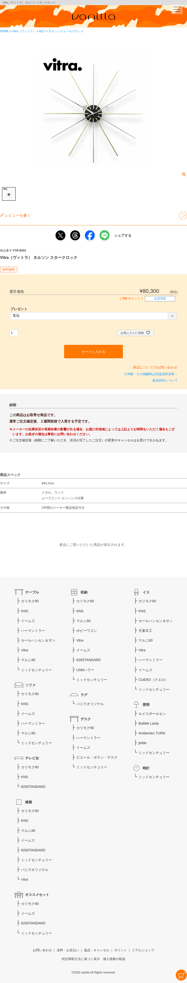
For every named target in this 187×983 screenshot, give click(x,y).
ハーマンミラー (33, 631)
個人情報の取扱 (114, 959)
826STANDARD (33, 787)
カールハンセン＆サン (38, 640)
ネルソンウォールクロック (66, 31)
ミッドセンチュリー (36, 670)
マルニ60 (28, 660)
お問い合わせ (42, 950)
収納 (84, 592)
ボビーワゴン (86, 631)
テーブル (32, 592)
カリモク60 (30, 601)
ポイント (120, 950)
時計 (42, 31)
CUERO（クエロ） (153, 680)
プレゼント (18, 309)
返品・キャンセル (96, 950)
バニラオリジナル (90, 704)
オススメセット (37, 895)
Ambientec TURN (152, 733)
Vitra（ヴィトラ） (24, 31)
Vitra (24, 650)
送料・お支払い (68, 950)
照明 (146, 705)
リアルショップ (143, 950)
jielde (143, 743)
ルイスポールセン (152, 714)
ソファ (30, 685)
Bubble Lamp (149, 723)
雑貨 (28, 802)
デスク (86, 719)
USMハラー (85, 670)
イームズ (28, 621)
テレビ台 (32, 758)
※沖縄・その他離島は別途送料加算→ (151, 374)
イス (146, 592)
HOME (4, 31)
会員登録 (160, 298)
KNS (24, 611)
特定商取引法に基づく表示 (81, 959)
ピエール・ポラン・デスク (96, 757)
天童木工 (145, 631)
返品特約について (165, 380)
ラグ (84, 695)
